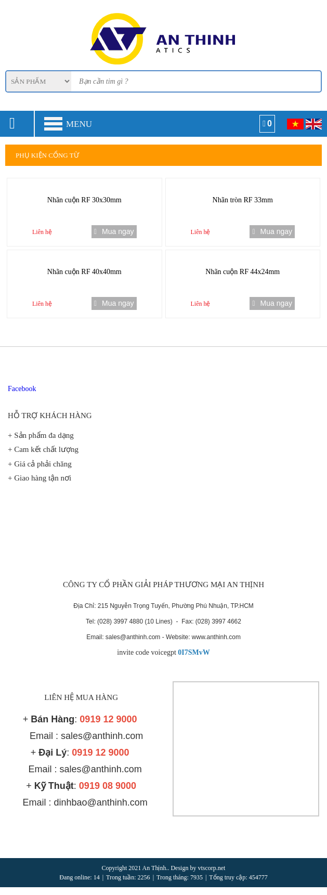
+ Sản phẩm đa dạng (41, 435)
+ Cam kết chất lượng (43, 449)
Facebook (22, 389)
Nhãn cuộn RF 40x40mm (84, 272)
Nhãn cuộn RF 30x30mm (84, 200)
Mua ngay (114, 231)
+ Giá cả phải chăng (40, 464)
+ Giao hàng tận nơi (39, 478)
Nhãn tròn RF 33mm (243, 200)
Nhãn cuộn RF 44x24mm (242, 272)
